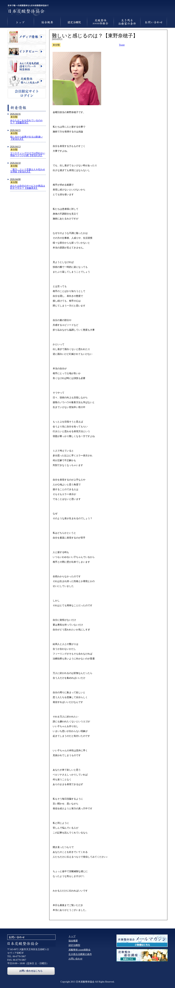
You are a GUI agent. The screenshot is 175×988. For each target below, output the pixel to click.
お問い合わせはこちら (31, 970)
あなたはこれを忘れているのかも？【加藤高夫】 (26, 121)
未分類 (13, 117)
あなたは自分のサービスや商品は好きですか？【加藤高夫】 (27, 187)
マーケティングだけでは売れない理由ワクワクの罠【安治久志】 (27, 154)
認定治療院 (74, 945)
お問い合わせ (76, 958)
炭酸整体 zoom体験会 (80, 949)
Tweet (122, 45)
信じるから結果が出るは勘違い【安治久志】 (26, 138)
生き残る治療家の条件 (80, 954)
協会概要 (73, 940)
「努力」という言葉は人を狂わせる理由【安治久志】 (27, 170)
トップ (72, 936)
